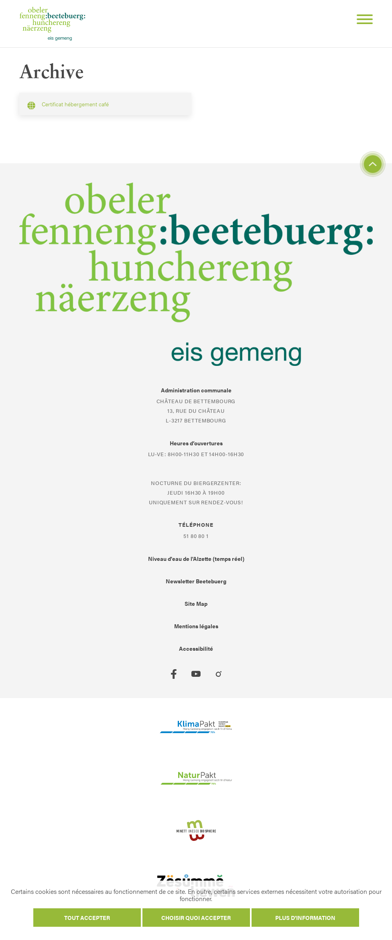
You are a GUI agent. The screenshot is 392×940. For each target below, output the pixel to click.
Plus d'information (305, 918)
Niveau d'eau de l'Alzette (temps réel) (196, 558)
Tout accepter (87, 918)
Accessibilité (196, 648)
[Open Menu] (361, 20)
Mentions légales (196, 626)
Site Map (196, 603)
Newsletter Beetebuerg (196, 581)
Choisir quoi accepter (196, 918)
